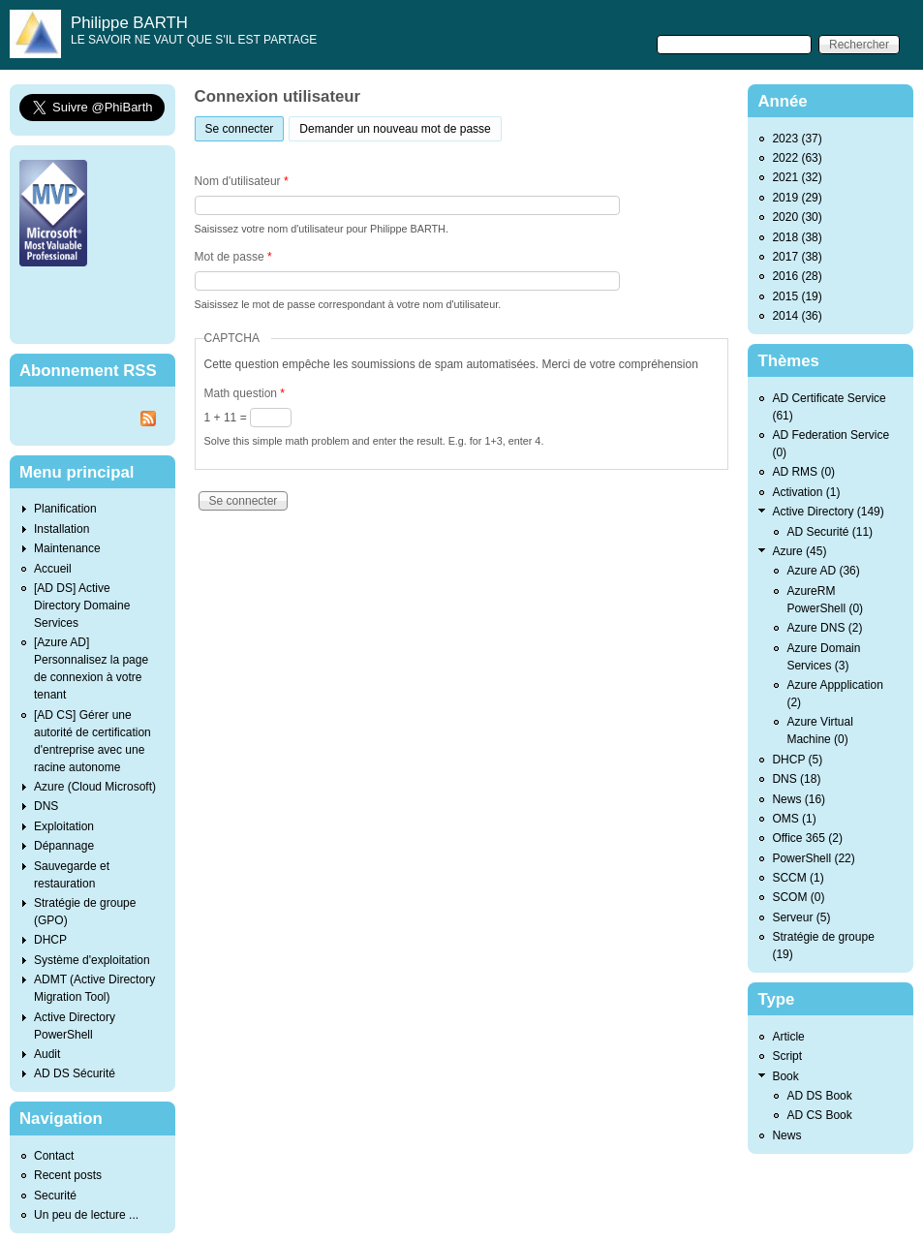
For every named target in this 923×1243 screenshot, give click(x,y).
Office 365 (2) (807, 838)
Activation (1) (806, 492)
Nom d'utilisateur (242, 181)
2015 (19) (796, 296)
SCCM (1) (797, 878)
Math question (244, 393)
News (786, 1135)
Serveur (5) (801, 917)
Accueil (53, 568)
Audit (47, 1054)
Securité (55, 1195)
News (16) (798, 799)
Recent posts (68, 1175)
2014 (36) (796, 316)
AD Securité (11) (829, 532)
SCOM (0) (798, 897)
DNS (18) (796, 779)
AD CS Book (818, 1115)
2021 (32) (796, 177)
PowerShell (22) (813, 858)
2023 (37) (796, 138)
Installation (61, 529)
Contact (54, 1156)
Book (785, 1076)
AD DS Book (818, 1096)
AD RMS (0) (803, 472)
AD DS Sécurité (74, 1073)
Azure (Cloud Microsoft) (95, 786)
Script (787, 1056)
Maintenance (67, 548)
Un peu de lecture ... (86, 1215)
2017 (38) (796, 257)
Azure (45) (799, 551)
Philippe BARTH (129, 23)
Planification (65, 508)
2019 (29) (796, 197)
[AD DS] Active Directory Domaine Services (82, 605)
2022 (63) (796, 158)
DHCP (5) (797, 759)
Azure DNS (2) (824, 628)
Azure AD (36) (822, 570)
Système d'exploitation (92, 960)
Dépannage (64, 846)
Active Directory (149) (827, 511)
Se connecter (245, 126)
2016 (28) (796, 276)
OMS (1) (793, 818)
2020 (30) (796, 217)
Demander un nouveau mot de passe (394, 129)
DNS (46, 806)
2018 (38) (796, 237)
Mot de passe (233, 257)
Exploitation (64, 826)
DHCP (50, 940)
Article (788, 1036)
